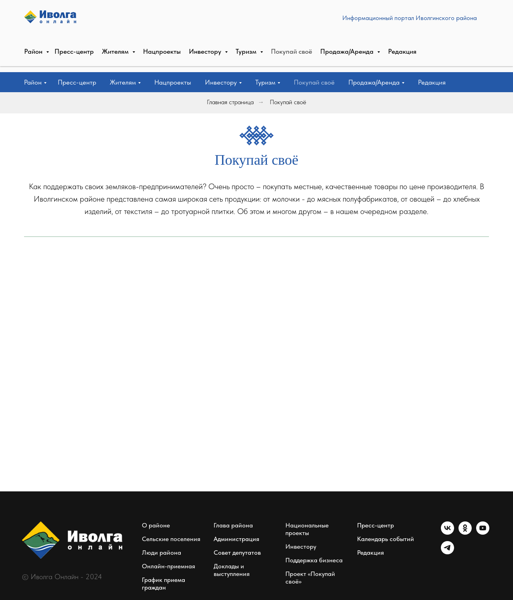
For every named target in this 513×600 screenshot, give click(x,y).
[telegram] (447, 552)
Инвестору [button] (221, 82)
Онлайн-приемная (168, 566)
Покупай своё (314, 82)
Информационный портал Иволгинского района (257, 36)
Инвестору (300, 546)
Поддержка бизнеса (314, 560)
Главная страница (230, 102)
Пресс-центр (77, 82)
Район (33, 82)
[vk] (447, 532)
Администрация (236, 539)
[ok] (465, 532)
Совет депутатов (237, 552)
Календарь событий (385, 539)
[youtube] (482, 532)
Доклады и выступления (232, 570)
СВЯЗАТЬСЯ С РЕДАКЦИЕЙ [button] (442, 36)
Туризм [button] (265, 82)
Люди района (161, 552)
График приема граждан (163, 583)
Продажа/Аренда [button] (374, 82)
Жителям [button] (123, 82)
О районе (156, 525)
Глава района (233, 525)
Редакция (432, 82)
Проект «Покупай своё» (310, 577)
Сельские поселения (171, 539)
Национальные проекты (307, 529)
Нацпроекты (172, 82)
